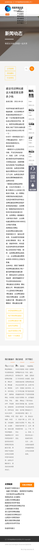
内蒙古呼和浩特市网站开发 (15, 506)
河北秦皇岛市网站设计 (13, 514)
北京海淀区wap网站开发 (15, 494)
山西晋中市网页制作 (12, 517)
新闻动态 (20, 21)
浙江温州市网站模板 (12, 512)
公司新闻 (10, 69)
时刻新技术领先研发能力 (22, 411)
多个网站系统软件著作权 (22, 424)
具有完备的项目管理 (22, 382)
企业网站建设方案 (15, 321)
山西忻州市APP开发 (12, 523)
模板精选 (20, 16)
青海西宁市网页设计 (12, 488)
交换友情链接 (27, 485)
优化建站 (10, 73)
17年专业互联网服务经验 (17, 370)
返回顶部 (32, 190)
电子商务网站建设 (15, 316)
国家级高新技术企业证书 (22, 370)
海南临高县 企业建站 (12, 497)
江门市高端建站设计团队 (17, 395)
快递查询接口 (10, 528)
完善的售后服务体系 (22, 391)
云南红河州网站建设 (12, 500)
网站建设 (20, 11)
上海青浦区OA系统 (12, 509)
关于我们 (20, 23)
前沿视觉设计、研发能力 (17, 417)
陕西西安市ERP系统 (12, 503)
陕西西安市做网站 (26, 491)
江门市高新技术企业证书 (17, 383)
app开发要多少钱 (14, 331)
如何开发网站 (13, 326)
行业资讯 (10, 78)
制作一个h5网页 (14, 336)
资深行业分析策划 (17, 407)
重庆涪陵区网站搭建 (12, 520)
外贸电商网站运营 (15, 311)
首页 (20, 9)
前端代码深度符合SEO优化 (17, 432)
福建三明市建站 (12, 491)
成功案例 (20, 18)
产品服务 (20, 14)
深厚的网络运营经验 (22, 401)
